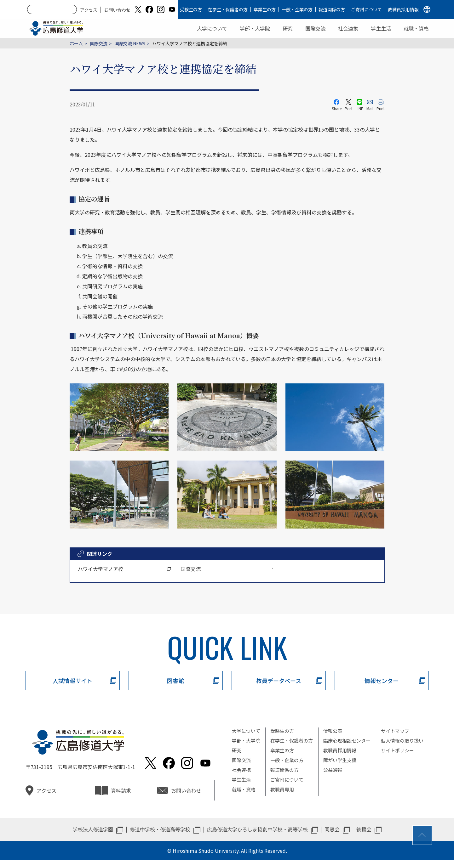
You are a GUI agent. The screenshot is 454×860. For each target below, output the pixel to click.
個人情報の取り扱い (402, 740)
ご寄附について (366, 9)
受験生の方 (191, 9)
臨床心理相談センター (347, 740)
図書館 (175, 680)
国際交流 (315, 28)
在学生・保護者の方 (228, 9)
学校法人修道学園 (93, 829)
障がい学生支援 (339, 760)
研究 (288, 28)
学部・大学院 (255, 28)
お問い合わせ (117, 10)
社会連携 (348, 28)
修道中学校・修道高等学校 (160, 829)
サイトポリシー (397, 750)
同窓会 (332, 829)
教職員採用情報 (403, 9)
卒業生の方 (265, 9)
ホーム (76, 43)
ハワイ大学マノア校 (100, 569)
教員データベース (278, 680)
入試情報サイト (72, 680)
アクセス (88, 10)
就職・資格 (416, 28)
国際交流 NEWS (129, 43)
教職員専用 (282, 789)
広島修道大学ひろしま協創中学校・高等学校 (257, 829)
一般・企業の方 (297, 9)
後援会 (363, 829)
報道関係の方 (332, 9)
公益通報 (332, 770)
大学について (212, 28)
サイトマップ (395, 730)
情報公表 (332, 730)
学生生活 (381, 28)
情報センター (382, 680)
